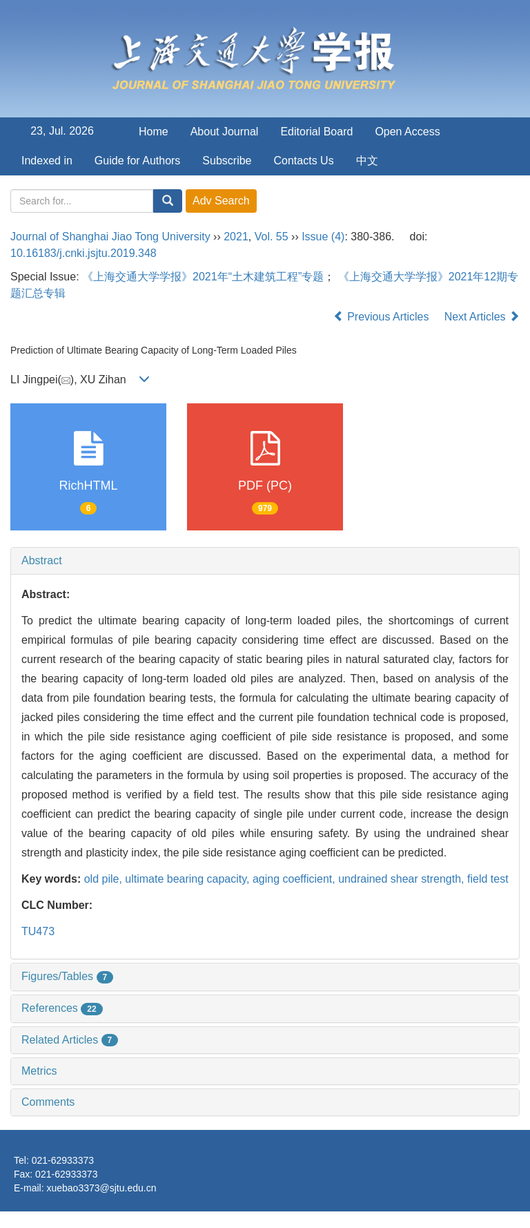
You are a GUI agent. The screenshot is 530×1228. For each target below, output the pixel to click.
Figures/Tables (67, 976)
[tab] (265, 561)
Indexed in (46, 160)
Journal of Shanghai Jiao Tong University (110, 236)
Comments (48, 1102)
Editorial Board (316, 131)
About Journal (224, 131)
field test (488, 879)
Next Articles (482, 317)
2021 (236, 236)
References (62, 1008)
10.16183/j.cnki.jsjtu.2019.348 (83, 253)
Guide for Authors (138, 160)
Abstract (41, 560)
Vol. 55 (271, 236)
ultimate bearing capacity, (189, 879)
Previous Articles (382, 317)
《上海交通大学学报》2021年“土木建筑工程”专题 (203, 276)
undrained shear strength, (402, 879)
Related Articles (69, 1040)
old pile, (105, 879)
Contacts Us (304, 160)
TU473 (38, 931)
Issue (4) (323, 236)
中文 (367, 160)
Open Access (407, 131)
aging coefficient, (295, 879)
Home (153, 131)
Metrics (39, 1071)
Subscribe (226, 160)
